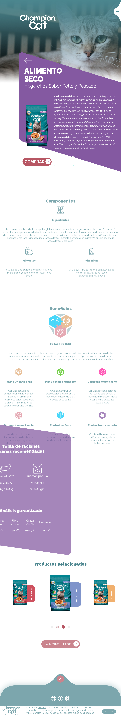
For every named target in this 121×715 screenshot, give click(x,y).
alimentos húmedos (62, 649)
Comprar (38, 161)
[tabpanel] (60, 592)
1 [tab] (52, 627)
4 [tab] (69, 627)
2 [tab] (57, 627)
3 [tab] (63, 627)
